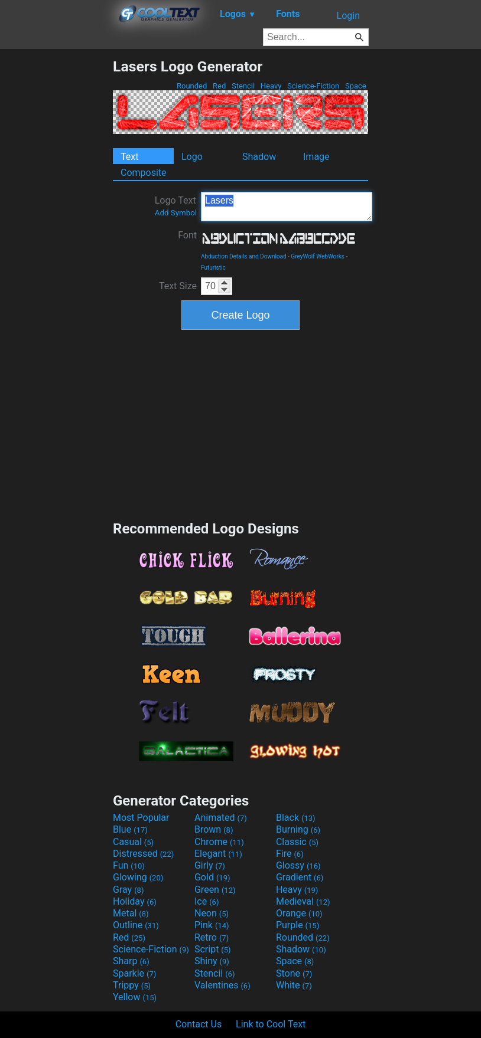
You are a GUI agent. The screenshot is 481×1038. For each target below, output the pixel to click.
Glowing (138, 877)
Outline (136, 925)
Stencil (243, 85)
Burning (298, 829)
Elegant (218, 853)
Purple (297, 925)
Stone (294, 973)
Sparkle (134, 973)
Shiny (211, 961)
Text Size (178, 286)
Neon (211, 913)
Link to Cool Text (271, 1024)
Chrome (219, 841)
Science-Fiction (313, 85)
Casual (133, 841)
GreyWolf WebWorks (317, 256)
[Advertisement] (56, 235)
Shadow (259, 156)
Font (187, 235)
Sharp (131, 961)
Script (212, 949)
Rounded (192, 85)
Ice (206, 901)
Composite (144, 172)
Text (129, 156)
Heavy (271, 85)
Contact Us (199, 1024)
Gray (128, 889)
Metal (131, 913)
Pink (211, 925)
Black (296, 817)
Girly (209, 865)
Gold (212, 877)
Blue (130, 829)
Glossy (298, 865)
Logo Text (176, 206)
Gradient (299, 877)
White (294, 985)
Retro (211, 937)
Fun (129, 865)
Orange (299, 913)
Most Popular (141, 817)
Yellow (135, 997)
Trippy (132, 985)
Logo (192, 156)
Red (219, 85)
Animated (220, 817)
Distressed (143, 853)
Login (348, 15)
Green (215, 889)
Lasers (286, 206)
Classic (297, 841)
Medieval (303, 901)
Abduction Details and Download (244, 256)
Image (316, 156)
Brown (213, 829)
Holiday (135, 901)
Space (355, 85)
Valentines (222, 985)
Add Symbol (176, 212)
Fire (290, 853)
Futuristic (213, 267)
